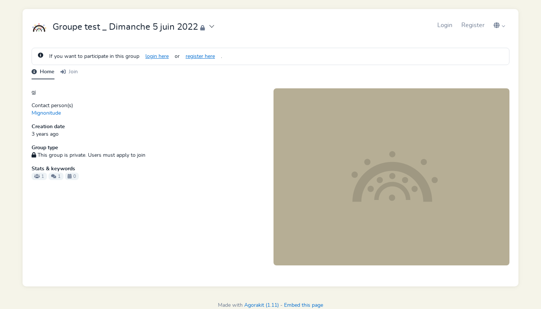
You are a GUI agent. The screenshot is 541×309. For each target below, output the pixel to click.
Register (473, 25)
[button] (499, 25)
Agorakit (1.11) (261, 305)
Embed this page (303, 305)
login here (157, 56)
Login (444, 25)
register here (200, 56)
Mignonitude (46, 113)
